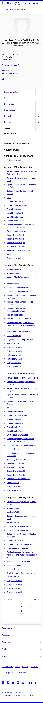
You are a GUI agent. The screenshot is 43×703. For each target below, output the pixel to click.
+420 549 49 (9, 71)
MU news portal (7, 667)
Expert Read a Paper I (16, 217)
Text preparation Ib (14, 351)
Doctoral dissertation (15, 201)
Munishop (22, 673)
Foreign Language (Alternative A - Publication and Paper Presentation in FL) (22, 325)
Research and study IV (16, 247)
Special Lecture (13, 254)
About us (6, 642)
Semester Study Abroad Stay (18, 250)
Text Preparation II (14, 367)
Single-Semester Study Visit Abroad (21, 340)
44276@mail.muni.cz (11, 73)
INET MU (25, 667)
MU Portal (34, 667)
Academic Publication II (16, 273)
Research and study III (16, 243)
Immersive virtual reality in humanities (22, 445)
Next (36, 599)
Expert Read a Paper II (16, 221)
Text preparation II (14, 160)
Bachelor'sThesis (13, 284)
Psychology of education (16, 231)
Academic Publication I (16, 270)
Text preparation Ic (14, 355)
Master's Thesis (13, 449)
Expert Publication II (15, 213)
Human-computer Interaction (18, 332)
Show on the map (10, 65)
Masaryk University (14, 692)
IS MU (17, 667)
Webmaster (6, 695)
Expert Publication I (14, 209)
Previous (8, 599)
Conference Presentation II (17, 291)
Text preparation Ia (14, 347)
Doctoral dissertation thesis (17, 205)
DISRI (9, 198)
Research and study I (15, 235)
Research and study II (15, 239)
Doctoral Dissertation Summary (19, 319)
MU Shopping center (9, 673)
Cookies (31, 695)
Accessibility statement (19, 695)
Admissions (7, 628)
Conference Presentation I (17, 288)
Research (6, 635)
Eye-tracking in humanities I (18, 435)
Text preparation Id (14, 359)
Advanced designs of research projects (22, 378)
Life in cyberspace (14, 336)
